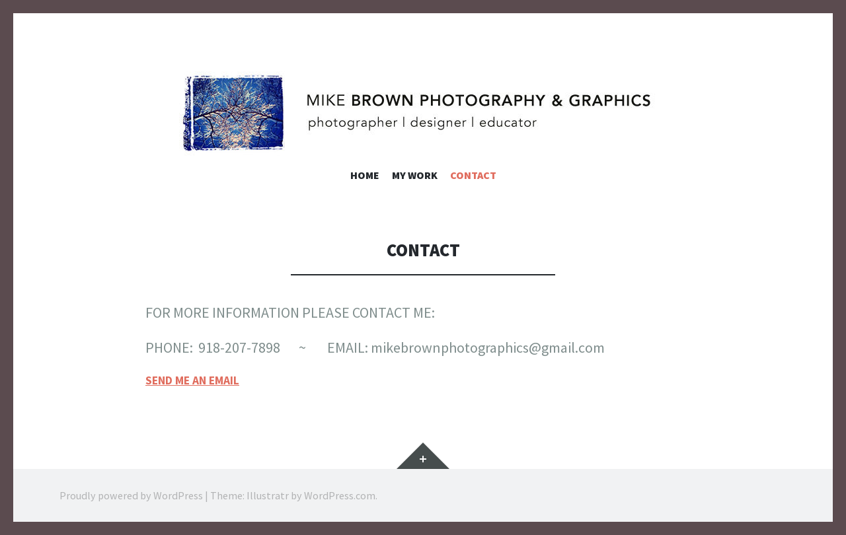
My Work (415, 175)
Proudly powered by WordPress (131, 495)
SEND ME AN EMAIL (192, 380)
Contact (473, 175)
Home (364, 175)
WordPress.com (339, 495)
